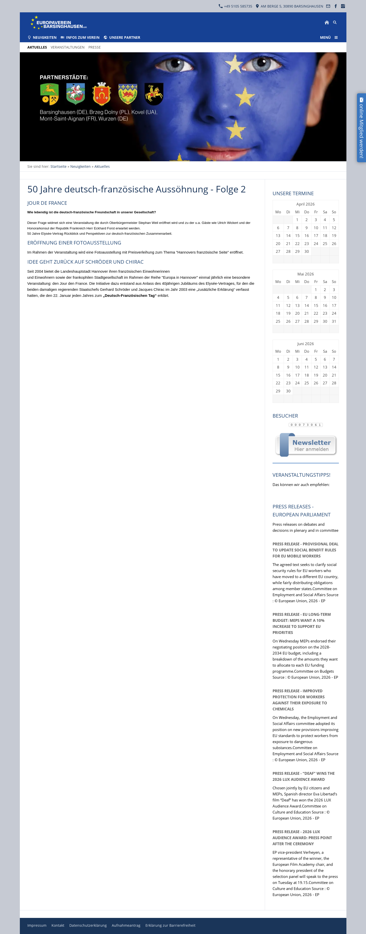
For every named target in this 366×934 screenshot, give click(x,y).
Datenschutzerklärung (88, 925)
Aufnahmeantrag (126, 925)
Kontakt (57, 925)
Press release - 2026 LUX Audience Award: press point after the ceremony (302, 837)
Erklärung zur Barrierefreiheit (170, 925)
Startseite (58, 166)
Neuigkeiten (80, 166)
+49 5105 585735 (235, 6)
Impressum (36, 925)
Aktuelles (102, 166)
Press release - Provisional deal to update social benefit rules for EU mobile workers (305, 549)
